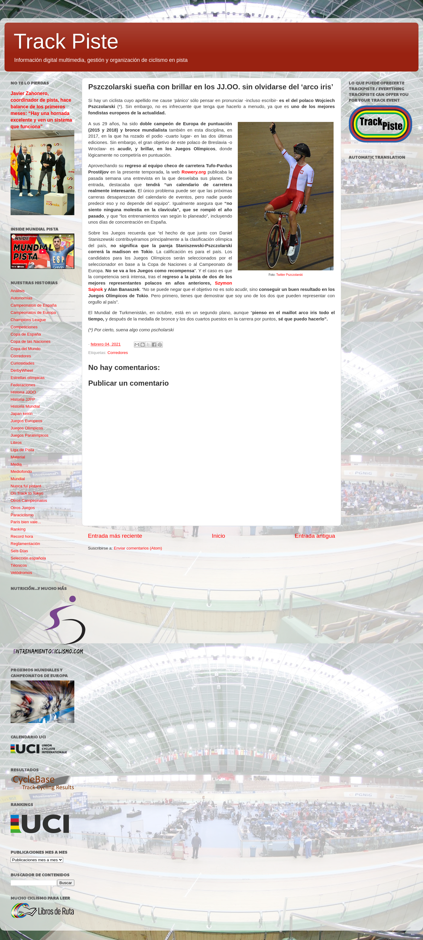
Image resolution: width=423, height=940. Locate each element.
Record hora (22, 536)
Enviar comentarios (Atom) (138, 548)
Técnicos (19, 565)
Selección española (28, 558)
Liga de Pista (22, 450)
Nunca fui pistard (26, 486)
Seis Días (19, 551)
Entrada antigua (315, 536)
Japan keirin (22, 413)
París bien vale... (26, 522)
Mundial (18, 478)
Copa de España (26, 334)
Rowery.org (194, 172)
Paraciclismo (22, 515)
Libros (16, 442)
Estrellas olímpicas (28, 377)
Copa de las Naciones (30, 341)
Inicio (218, 536)
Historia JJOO (23, 392)
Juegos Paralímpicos (29, 435)
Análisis (18, 290)
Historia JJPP (23, 399)
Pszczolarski (294, 274)
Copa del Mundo (25, 348)
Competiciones (24, 327)
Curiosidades (22, 363)
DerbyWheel (22, 370)
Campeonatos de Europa (33, 312)
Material (18, 457)
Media (16, 464)
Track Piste (66, 41)
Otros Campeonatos (29, 500)
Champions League (28, 319)
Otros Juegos (23, 507)
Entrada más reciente (115, 536)
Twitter (281, 274)
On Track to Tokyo (27, 493)
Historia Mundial (25, 406)
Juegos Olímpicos (27, 428)
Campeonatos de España (34, 305)
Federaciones (23, 385)
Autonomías (21, 298)
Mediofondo (21, 471)
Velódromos (21, 572)
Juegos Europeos (26, 421)
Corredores (118, 352)
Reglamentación (25, 543)
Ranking (18, 529)
